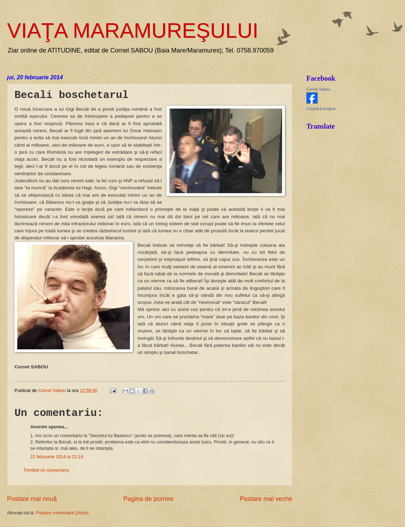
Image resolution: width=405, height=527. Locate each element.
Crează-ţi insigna (321, 108)
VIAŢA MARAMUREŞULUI (132, 30)
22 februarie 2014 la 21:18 (56, 456)
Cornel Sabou (318, 89)
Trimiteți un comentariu (46, 470)
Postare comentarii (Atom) (62, 512)
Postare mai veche (266, 498)
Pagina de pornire (148, 498)
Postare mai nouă (32, 498)
